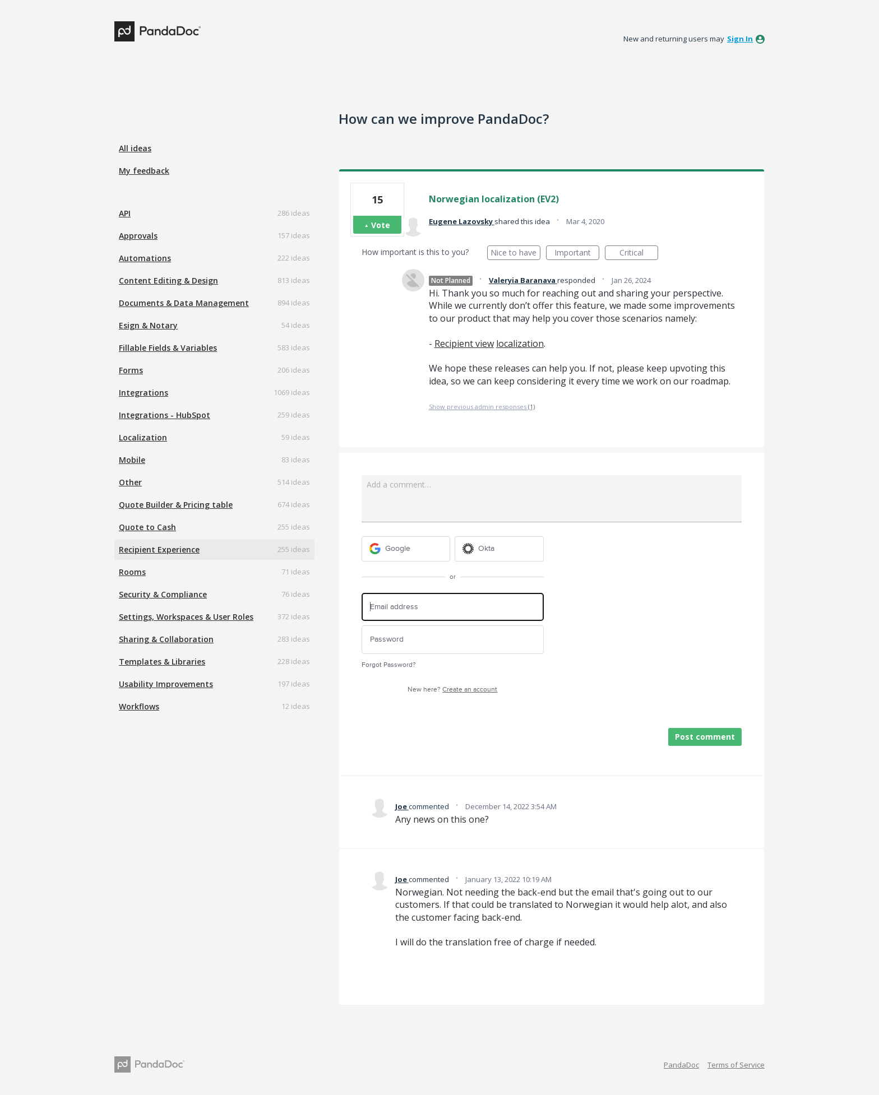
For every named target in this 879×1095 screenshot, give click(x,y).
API (125, 213)
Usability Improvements (166, 684)
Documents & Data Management (184, 303)
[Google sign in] (406, 549)
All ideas (135, 148)
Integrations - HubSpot (164, 415)
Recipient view (464, 343)
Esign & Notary (148, 325)
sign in (740, 39)
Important (576, 253)
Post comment (705, 736)
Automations (145, 258)
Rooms (132, 572)
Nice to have (515, 253)
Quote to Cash (147, 527)
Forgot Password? (389, 665)
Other (130, 482)
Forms (131, 370)
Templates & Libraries (162, 661)
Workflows (139, 706)
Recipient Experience (159, 549)
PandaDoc (681, 1065)
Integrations (143, 392)
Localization (143, 437)
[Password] (453, 639)
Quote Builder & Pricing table (176, 504)
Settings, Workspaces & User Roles (186, 616)
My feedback (144, 170)
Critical (638, 253)
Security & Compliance (163, 594)
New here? (452, 689)
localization (520, 343)
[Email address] (453, 607)
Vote (380, 225)
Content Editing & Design (168, 280)
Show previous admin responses (482, 406)
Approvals (138, 235)
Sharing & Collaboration (166, 639)
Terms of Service (736, 1065)
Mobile (132, 459)
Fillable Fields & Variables (168, 347)
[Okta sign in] (499, 549)
